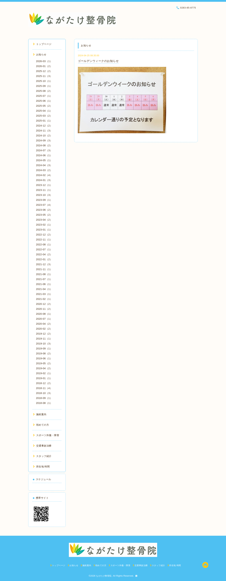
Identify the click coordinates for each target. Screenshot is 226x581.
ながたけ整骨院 (104, 576)
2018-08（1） (44, 403)
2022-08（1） (44, 244)
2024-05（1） (44, 160)
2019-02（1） (44, 373)
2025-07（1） (44, 95)
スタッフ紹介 (42, 456)
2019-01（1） (44, 378)
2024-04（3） (44, 165)
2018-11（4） (44, 388)
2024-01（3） (44, 180)
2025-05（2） (44, 105)
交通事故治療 (42, 445)
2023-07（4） (44, 204)
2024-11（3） (44, 130)
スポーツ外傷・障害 (46, 435)
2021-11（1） (44, 269)
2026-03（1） (44, 61)
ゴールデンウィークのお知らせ (98, 60)
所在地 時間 (41, 466)
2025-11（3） (44, 76)
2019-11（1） (44, 338)
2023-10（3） (44, 195)
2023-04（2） (44, 219)
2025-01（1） (44, 120)
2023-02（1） (44, 224)
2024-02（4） (44, 175)
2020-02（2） (44, 328)
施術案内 (39, 414)
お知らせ (39, 54)
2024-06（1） (44, 155)
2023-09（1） (44, 200)
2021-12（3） (44, 264)
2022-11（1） (44, 239)
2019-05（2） (44, 363)
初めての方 (41, 424)
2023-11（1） (44, 190)
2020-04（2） (44, 323)
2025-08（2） (44, 91)
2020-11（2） (44, 308)
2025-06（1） (44, 100)
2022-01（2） (44, 259)
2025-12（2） (44, 71)
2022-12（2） (44, 234)
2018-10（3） (44, 393)
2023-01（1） (44, 229)
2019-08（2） (44, 353)
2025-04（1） (44, 110)
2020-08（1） (44, 313)
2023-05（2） (44, 214)
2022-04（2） (44, 254)
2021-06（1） (44, 284)
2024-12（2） (44, 125)
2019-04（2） (44, 368)
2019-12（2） (44, 333)
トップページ (42, 44)
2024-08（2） (44, 145)
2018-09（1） (44, 398)
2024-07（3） (44, 150)
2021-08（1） (44, 274)
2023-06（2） (44, 209)
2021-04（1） (44, 289)
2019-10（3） (44, 343)
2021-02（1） (44, 299)
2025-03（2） (44, 115)
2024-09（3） (44, 140)
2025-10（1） (44, 81)
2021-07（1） (44, 279)
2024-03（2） (44, 170)
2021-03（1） (44, 294)
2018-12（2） (44, 383)
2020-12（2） (44, 304)
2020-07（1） (44, 318)
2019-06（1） (44, 358)
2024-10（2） (44, 135)
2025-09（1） (44, 86)
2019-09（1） (44, 348)
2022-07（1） (44, 249)
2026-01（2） (44, 66)
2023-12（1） (44, 185)
